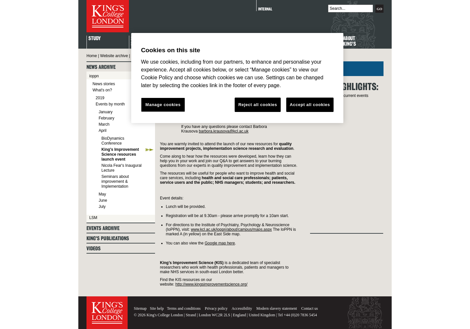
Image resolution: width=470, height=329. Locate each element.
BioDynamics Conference (113, 141)
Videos (93, 248)
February (106, 118)
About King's (349, 41)
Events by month (110, 104)
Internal (265, 9)
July (102, 206)
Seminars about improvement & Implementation (115, 181)
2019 (100, 98)
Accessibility (242, 308)
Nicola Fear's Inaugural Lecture (122, 168)
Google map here (220, 243)
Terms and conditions (183, 308)
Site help (157, 308)
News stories (103, 84)
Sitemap (140, 308)
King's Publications (107, 238)
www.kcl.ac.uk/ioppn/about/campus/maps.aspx (231, 229)
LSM (93, 217)
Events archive (102, 228)
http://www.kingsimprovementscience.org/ (211, 284)
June (103, 200)
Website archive (114, 56)
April (102, 130)
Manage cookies (163, 104)
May (102, 194)
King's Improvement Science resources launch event (120, 154)
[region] (237, 78)
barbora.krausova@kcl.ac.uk (223, 131)
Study (94, 39)
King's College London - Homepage (107, 16)
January (106, 112)
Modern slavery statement (276, 308)
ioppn (94, 76)
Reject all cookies (257, 104)
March (104, 124)
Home (91, 56)
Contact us (309, 308)
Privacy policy (216, 308)
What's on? (102, 90)
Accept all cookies (310, 104)
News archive (101, 67)
